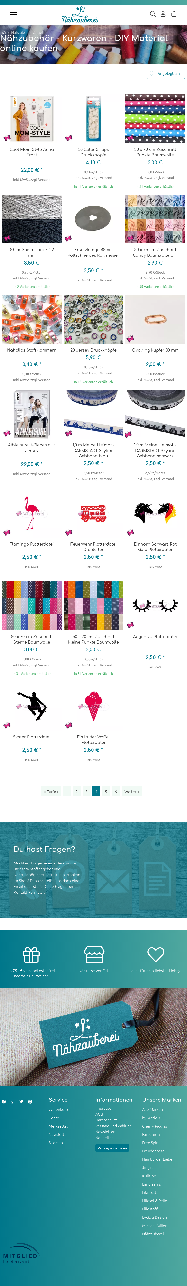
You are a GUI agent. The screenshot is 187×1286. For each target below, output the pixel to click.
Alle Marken (152, 1109)
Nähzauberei (153, 1233)
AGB (99, 1114)
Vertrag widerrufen (112, 1148)
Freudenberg (153, 1150)
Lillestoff (150, 1208)
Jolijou (148, 1167)
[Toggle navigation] (13, 14)
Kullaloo (149, 1175)
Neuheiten (104, 1137)
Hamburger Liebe (157, 1159)
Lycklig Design (154, 1217)
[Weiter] (132, 791)
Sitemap (56, 1142)
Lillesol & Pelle (154, 1200)
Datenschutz (106, 1119)
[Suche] (153, 14)
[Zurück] (51, 791)
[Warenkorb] (173, 14)
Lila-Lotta (150, 1192)
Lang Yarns (151, 1184)
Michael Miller (154, 1225)
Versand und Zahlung (113, 1125)
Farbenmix (151, 1134)
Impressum (105, 1108)
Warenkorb (58, 1109)
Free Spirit (151, 1142)
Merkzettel (58, 1126)
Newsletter (58, 1134)
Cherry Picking (154, 1126)
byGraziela (151, 1117)
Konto (54, 1117)
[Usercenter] (163, 14)
